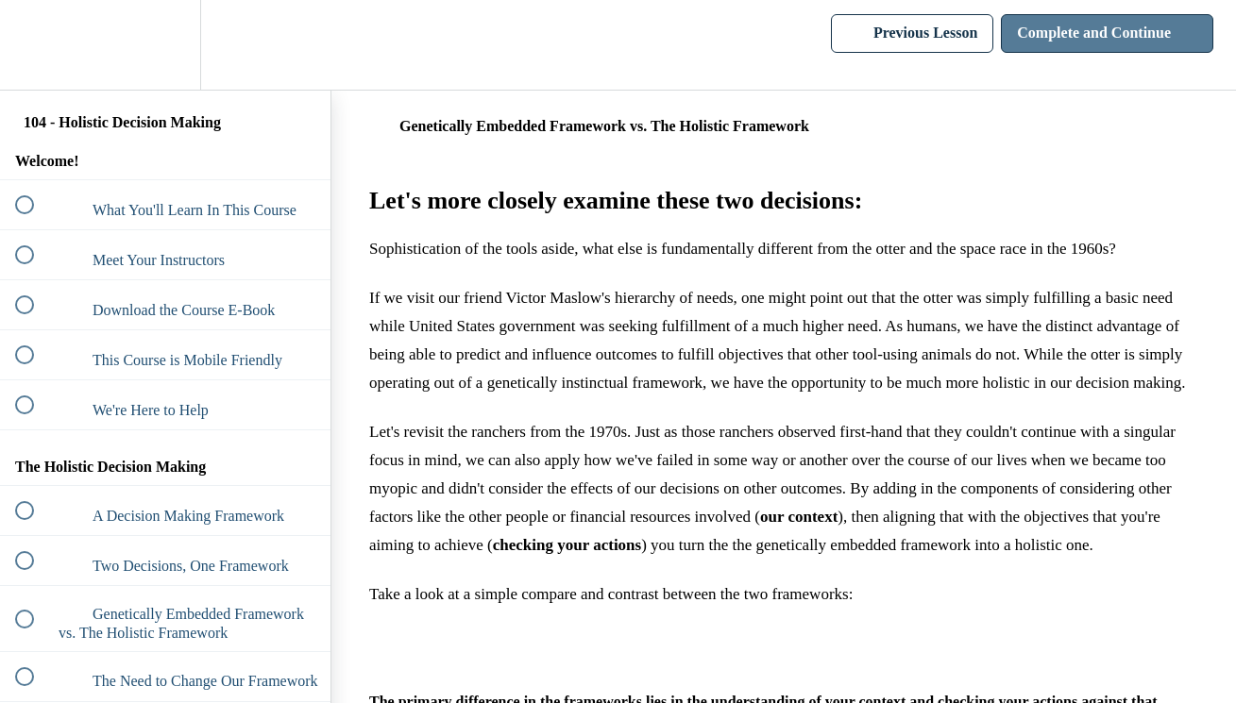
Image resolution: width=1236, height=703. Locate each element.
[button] (35, 45)
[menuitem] (165, 45)
